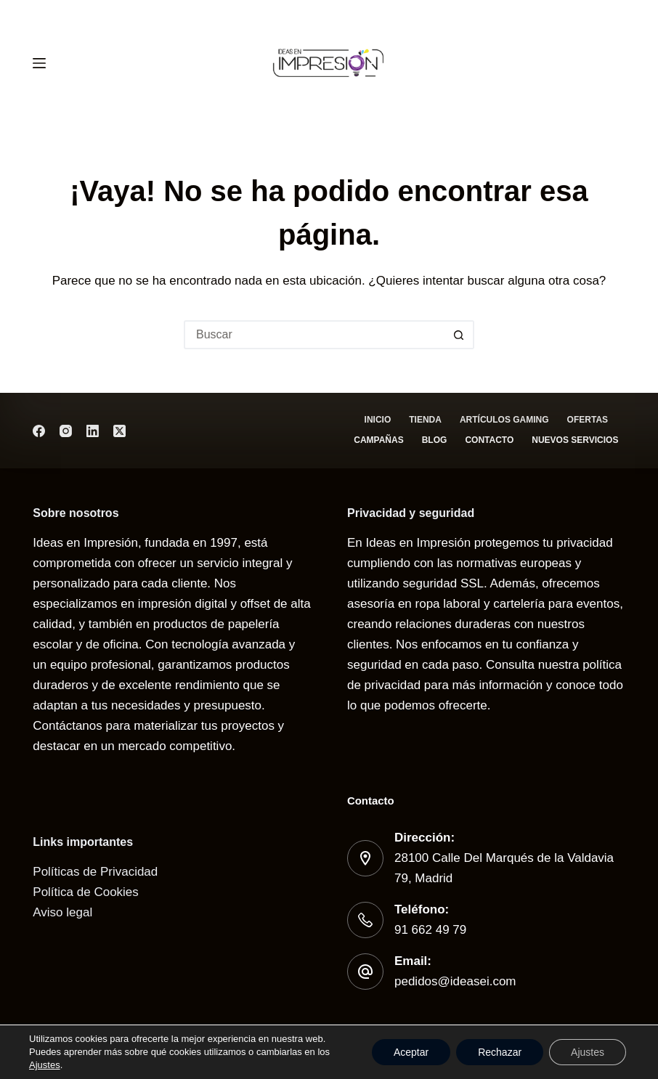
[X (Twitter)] (119, 431)
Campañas (378, 440)
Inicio (378, 420)
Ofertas (587, 420)
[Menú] (39, 63)
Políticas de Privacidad (95, 872)
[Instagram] (66, 431)
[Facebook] (39, 431)
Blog (434, 440)
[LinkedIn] (92, 431)
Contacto (489, 440)
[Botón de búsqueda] (459, 334)
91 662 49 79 (430, 930)
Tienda (425, 420)
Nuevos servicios (575, 440)
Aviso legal (62, 912)
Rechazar (499, 1052)
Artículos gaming (504, 420)
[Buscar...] (314, 334)
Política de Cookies (86, 892)
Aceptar (411, 1052)
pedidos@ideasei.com (455, 981)
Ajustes (44, 1064)
